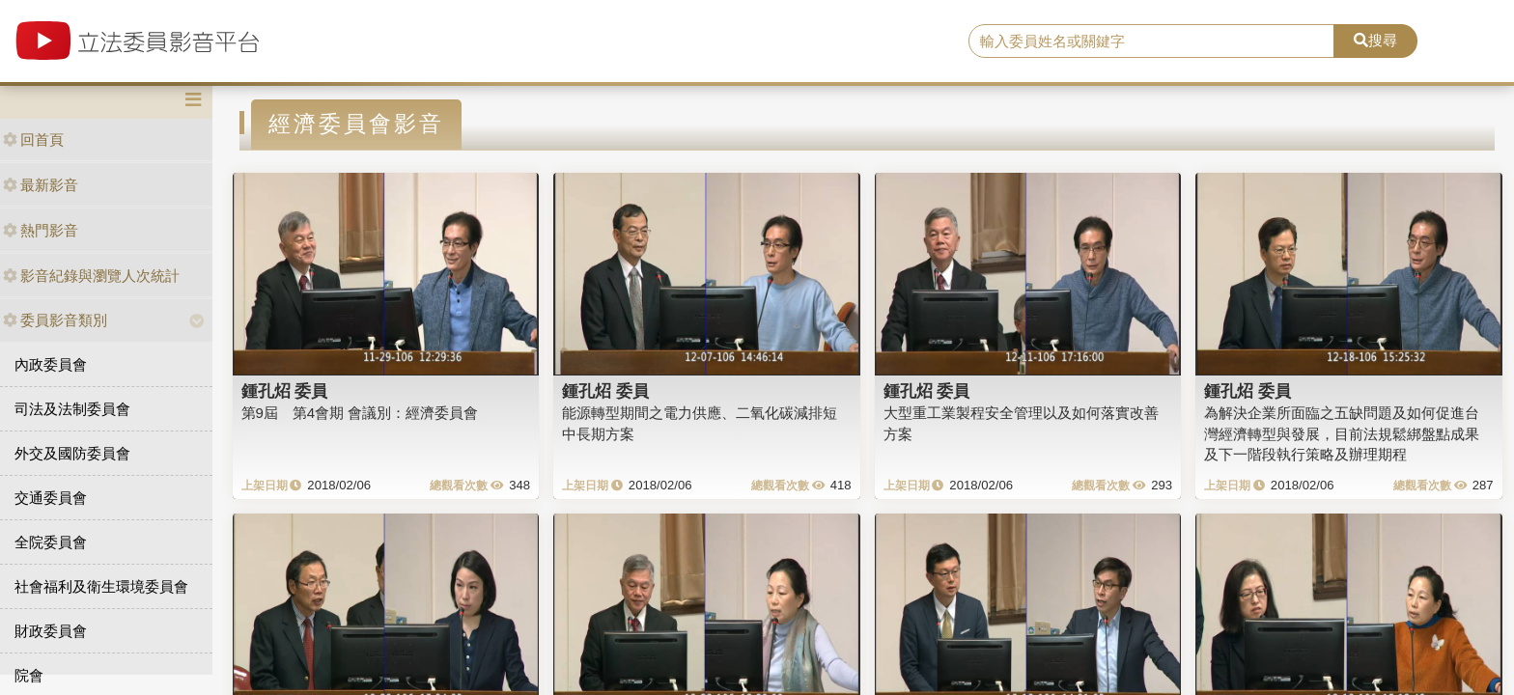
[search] (1151, 41)
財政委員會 (50, 631)
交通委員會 (50, 497)
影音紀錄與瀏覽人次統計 (91, 275)
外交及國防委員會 (72, 453)
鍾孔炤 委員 (284, 391)
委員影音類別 (55, 320)
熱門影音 (40, 230)
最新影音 (40, 185)
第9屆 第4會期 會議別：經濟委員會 (360, 412)
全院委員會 (50, 542)
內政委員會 (50, 364)
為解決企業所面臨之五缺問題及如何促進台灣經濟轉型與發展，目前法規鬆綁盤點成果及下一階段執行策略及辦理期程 (1341, 433)
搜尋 (1375, 40)
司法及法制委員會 (72, 409)
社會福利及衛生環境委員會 (101, 586)
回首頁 (33, 139)
